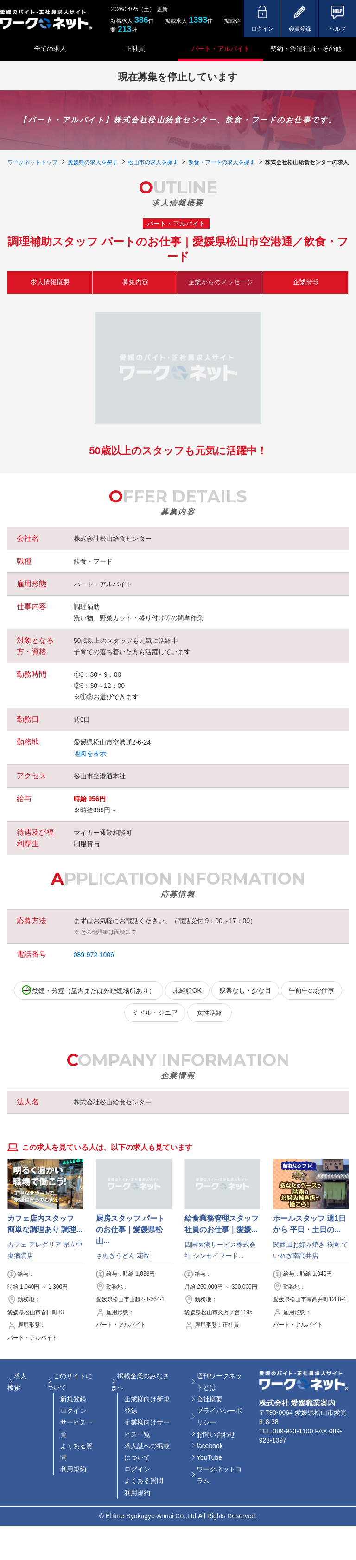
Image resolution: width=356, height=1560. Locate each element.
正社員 (135, 48)
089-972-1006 (94, 954)
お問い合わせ (216, 1434)
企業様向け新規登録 (147, 1404)
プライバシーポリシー (219, 1416)
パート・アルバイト (220, 48)
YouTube (209, 1457)
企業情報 (306, 282)
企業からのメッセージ (220, 282)
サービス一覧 (76, 1428)
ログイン (73, 1410)
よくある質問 (76, 1451)
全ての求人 (50, 48)
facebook (210, 1446)
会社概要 (209, 1399)
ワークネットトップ (32, 162)
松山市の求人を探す (153, 162)
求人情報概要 (50, 282)
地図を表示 (90, 753)
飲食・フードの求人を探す (221, 162)
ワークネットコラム (219, 1474)
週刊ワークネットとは (219, 1381)
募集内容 (135, 282)
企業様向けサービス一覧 (147, 1428)
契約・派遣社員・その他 (306, 48)
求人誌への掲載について (147, 1451)
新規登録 (73, 1399)
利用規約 (73, 1469)
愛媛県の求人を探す (93, 162)
